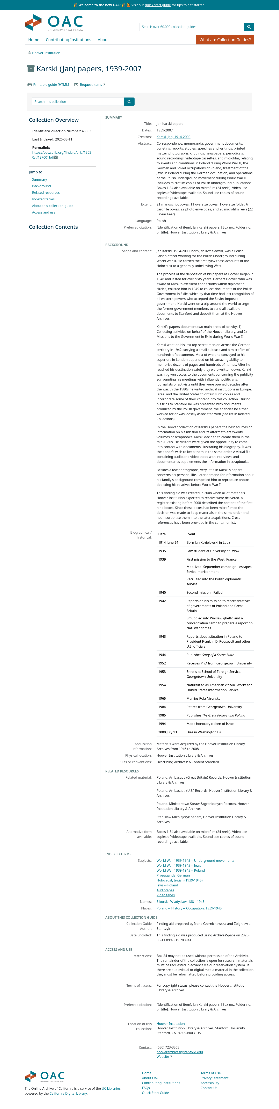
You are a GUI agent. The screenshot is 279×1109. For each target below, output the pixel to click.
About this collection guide (52, 205)
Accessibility (210, 1083)
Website (163, 1056)
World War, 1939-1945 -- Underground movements (195, 860)
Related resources (46, 192)
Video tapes (166, 895)
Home (33, 39)
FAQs (146, 1088)
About (103, 39)
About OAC (150, 1078)
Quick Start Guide (155, 1092)
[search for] (191, 27)
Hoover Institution (46, 53)
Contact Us (209, 1088)
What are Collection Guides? (225, 39)
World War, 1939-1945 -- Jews (179, 865)
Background (41, 186)
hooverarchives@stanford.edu (180, 1052)
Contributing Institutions (68, 39)
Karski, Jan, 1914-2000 (173, 137)
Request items (91, 84)
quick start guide (158, 5)
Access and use (44, 212)
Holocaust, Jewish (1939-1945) (179, 880)
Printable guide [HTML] (51, 84)
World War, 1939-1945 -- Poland (181, 870)
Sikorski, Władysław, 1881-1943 (180, 901)
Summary (39, 179)
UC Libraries (111, 1088)
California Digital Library (68, 1093)
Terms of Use (211, 1073)
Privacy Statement (215, 1078)
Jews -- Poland (167, 885)
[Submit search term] (249, 27)
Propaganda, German (173, 875)
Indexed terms (43, 199)
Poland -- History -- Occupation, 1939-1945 (189, 908)
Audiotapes (165, 890)
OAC (54, 23)
